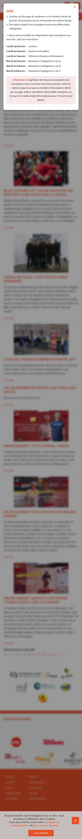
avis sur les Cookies (46, 825)
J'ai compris (41, 833)
